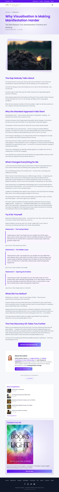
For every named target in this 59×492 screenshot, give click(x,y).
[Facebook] (25, 484)
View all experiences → (12, 415)
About (52, 1)
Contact (7, 1)
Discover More (29, 471)
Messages (46, 1)
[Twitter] (31, 484)
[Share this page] (29, 378)
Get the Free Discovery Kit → (29, 345)
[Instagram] (28, 484)
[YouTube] (34, 484)
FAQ (12, 1)
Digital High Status (31, 489)
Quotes (41, 1)
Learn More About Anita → (23, 369)
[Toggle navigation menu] (52, 5)
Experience (35, 1)
